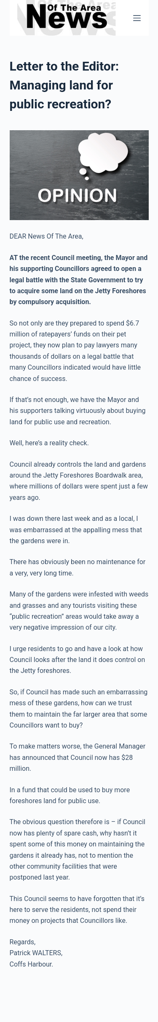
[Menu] (137, 18)
